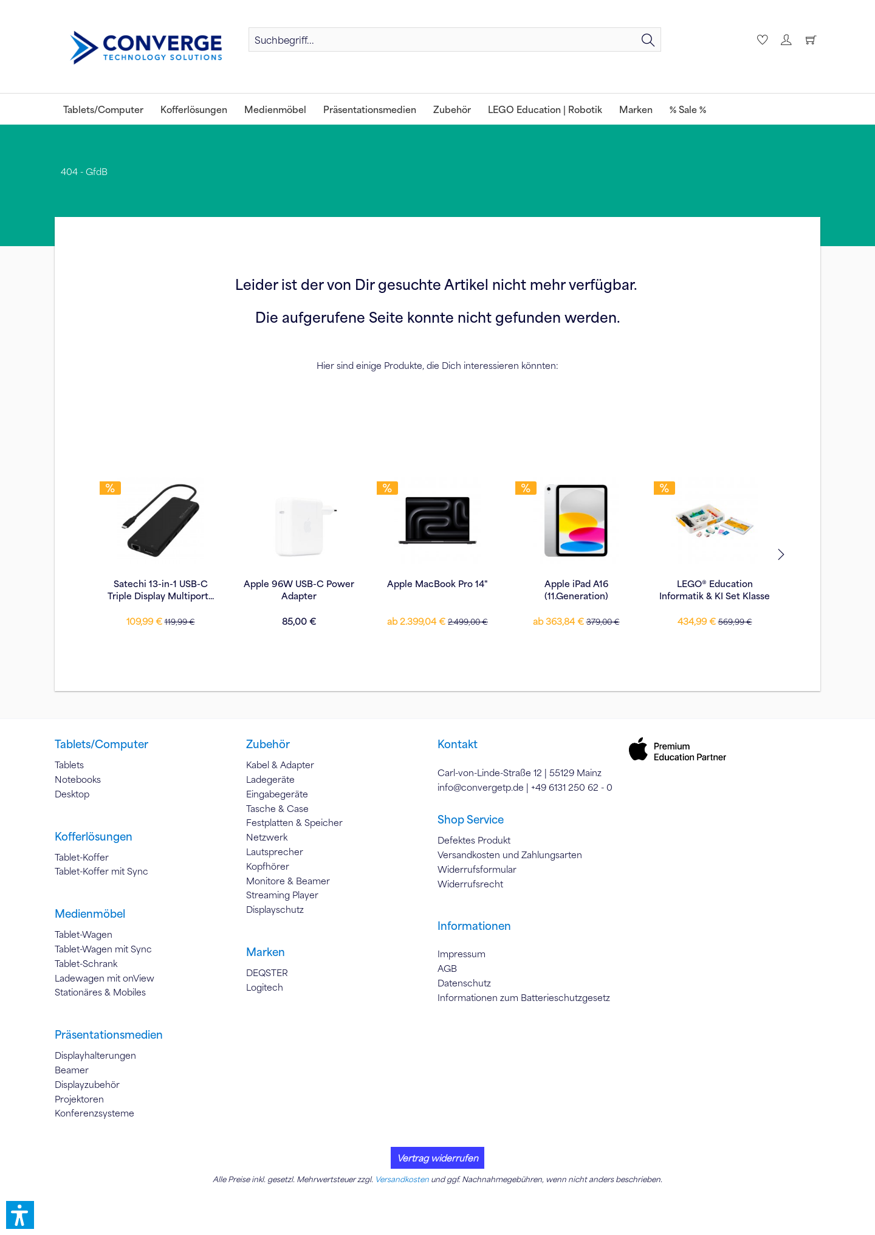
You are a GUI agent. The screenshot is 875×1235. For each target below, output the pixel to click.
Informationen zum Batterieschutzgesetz (523, 997)
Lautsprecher (274, 851)
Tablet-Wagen (83, 934)
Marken (265, 951)
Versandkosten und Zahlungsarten (509, 854)
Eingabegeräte (277, 793)
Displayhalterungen (95, 1055)
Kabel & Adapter (280, 764)
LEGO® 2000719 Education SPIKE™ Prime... (714, 589)
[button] (20, 1215)
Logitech (264, 987)
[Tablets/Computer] (103, 109)
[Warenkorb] (810, 39)
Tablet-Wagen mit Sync (103, 948)
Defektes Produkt (473, 839)
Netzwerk (266, 836)
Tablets (69, 764)
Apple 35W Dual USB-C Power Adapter (576, 589)
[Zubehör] (452, 109)
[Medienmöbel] (275, 109)
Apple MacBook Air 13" (437, 583)
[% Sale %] (688, 109)
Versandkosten (402, 1179)
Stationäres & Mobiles (100, 991)
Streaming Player (282, 894)
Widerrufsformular (476, 869)
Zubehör (268, 744)
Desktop (72, 793)
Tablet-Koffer (82, 856)
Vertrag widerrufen (437, 1157)
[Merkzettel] (760, 39)
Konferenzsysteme (94, 1112)
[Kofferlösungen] (194, 109)
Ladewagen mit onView (104, 977)
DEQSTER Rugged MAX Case (299, 589)
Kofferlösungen (93, 836)
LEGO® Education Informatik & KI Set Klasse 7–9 (160, 590)
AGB (447, 968)
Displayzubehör (87, 1084)
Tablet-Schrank (86, 963)
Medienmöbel (90, 913)
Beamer (72, 1069)
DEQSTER (267, 972)
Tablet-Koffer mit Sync (101, 870)
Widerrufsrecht (470, 883)
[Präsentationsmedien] (370, 109)
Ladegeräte (270, 779)
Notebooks (78, 779)
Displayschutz (275, 909)
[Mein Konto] (785, 39)
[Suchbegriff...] (455, 39)
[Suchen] (648, 39)
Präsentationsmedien (109, 1034)
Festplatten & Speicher (294, 822)
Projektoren (79, 1098)
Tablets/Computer (101, 744)
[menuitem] (455, 39)
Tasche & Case (277, 808)
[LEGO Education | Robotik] (545, 109)
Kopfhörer (267, 866)
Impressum (461, 953)
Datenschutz (464, 982)
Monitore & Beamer (288, 880)
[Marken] (636, 109)
